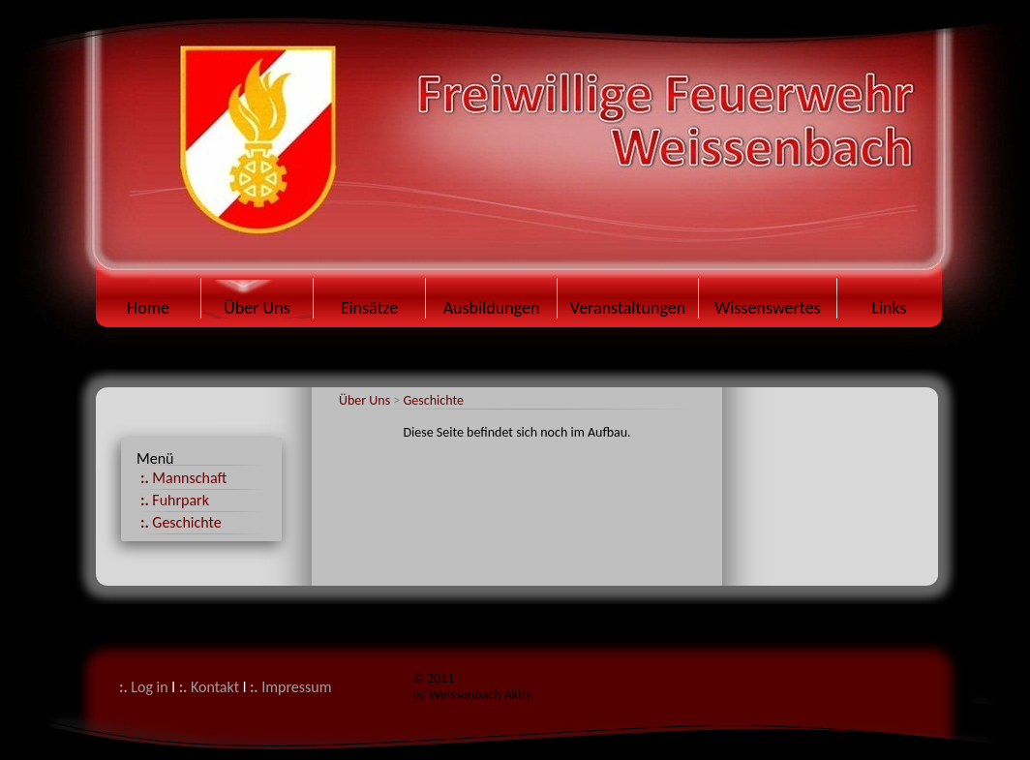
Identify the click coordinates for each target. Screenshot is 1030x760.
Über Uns (366, 400)
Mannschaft (183, 478)
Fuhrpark (174, 500)
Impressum (291, 687)
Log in (143, 687)
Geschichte (433, 400)
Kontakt (209, 687)
